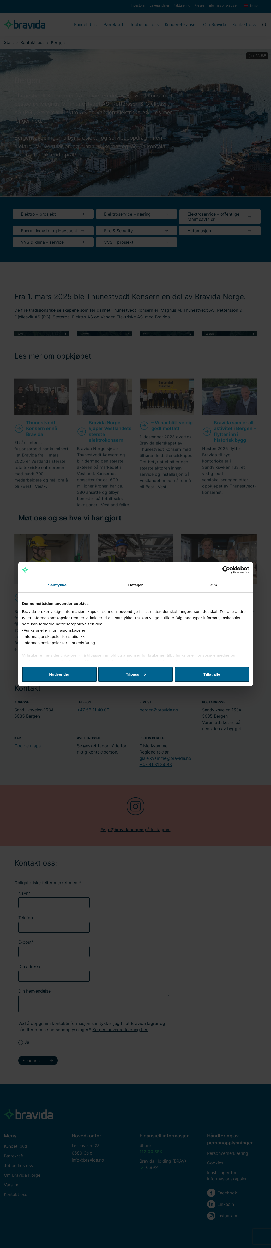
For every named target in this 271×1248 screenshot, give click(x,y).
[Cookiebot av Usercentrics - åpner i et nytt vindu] (226, 570)
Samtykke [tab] (57, 585)
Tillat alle (211, 674)
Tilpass (136, 674)
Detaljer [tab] (135, 585)
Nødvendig (59, 674)
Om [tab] (213, 585)
